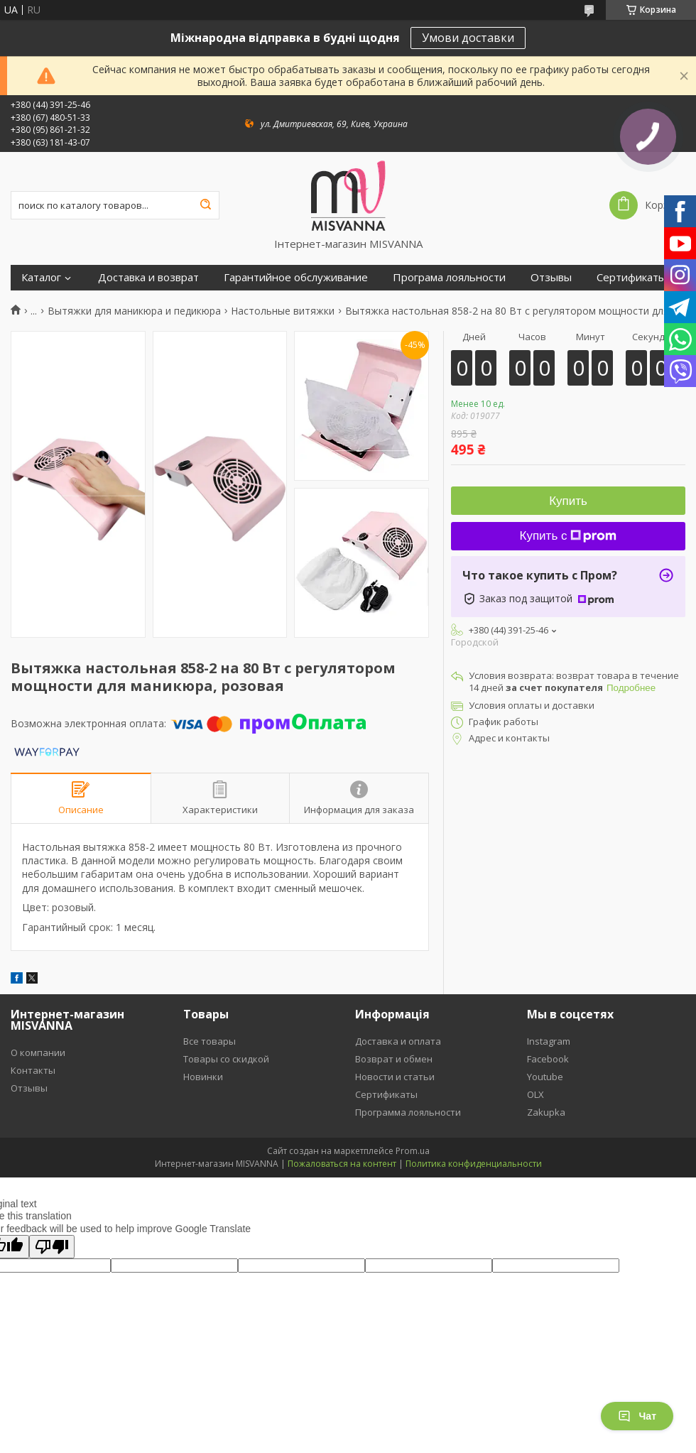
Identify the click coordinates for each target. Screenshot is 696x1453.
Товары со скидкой (226, 1058)
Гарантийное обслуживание (296, 277)
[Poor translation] (52, 1246)
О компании (38, 1052)
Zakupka (546, 1112)
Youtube (545, 1076)
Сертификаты (631, 277)
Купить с (568, 536)
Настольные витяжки (283, 311)
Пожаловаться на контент (342, 1164)
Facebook (548, 1058)
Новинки (203, 1076)
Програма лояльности (449, 277)
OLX (535, 1094)
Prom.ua (413, 1151)
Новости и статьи (395, 1076)
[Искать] (205, 205)
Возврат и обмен (394, 1058)
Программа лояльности (408, 1112)
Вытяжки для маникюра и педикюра (134, 311)
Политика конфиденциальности (474, 1164)
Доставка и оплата (398, 1041)
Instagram (548, 1041)
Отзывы (551, 277)
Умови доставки (468, 37)
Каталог (41, 277)
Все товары (209, 1041)
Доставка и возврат (148, 277)
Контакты (33, 1070)
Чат (637, 1416)
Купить (568, 501)
